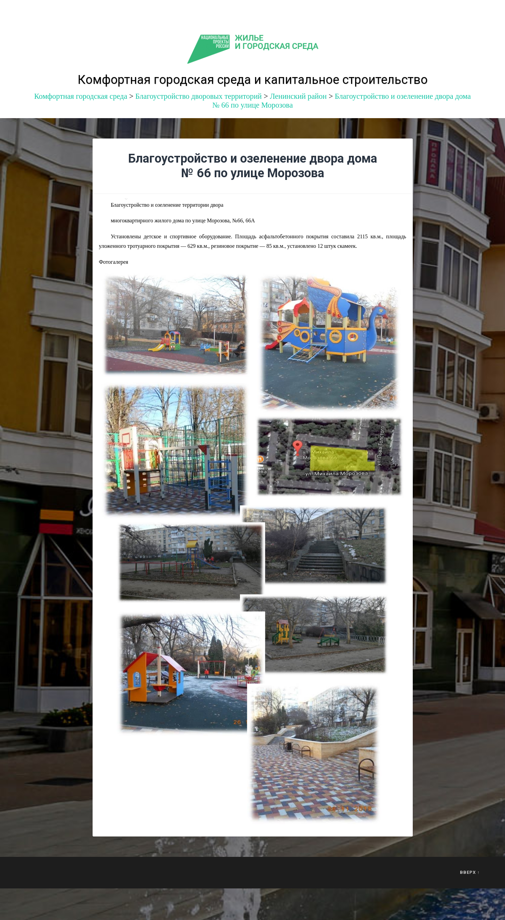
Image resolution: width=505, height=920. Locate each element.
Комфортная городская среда (80, 96)
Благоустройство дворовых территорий (198, 96)
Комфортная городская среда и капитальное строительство (253, 80)
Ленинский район (298, 96)
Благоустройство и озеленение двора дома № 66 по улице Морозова (252, 165)
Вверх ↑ (470, 872)
